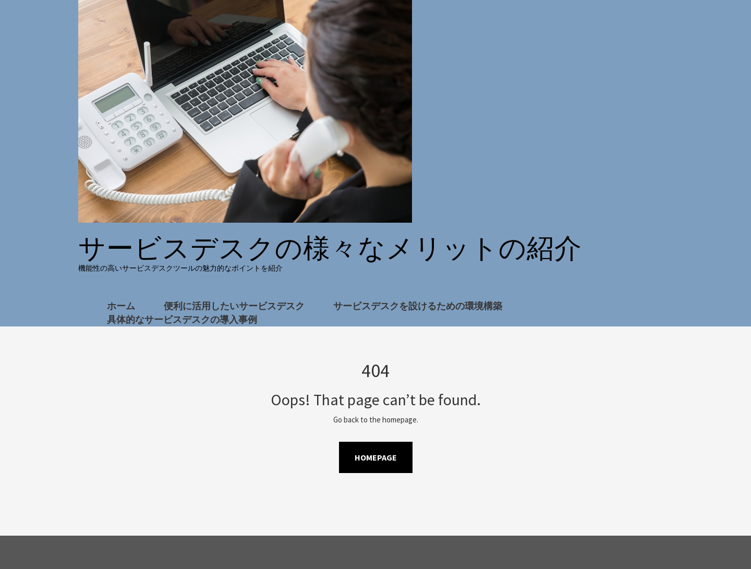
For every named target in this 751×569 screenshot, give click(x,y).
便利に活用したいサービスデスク (234, 306)
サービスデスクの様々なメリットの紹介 (330, 248)
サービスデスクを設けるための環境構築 (417, 306)
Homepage (376, 457)
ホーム (121, 306)
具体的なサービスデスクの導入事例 (182, 319)
